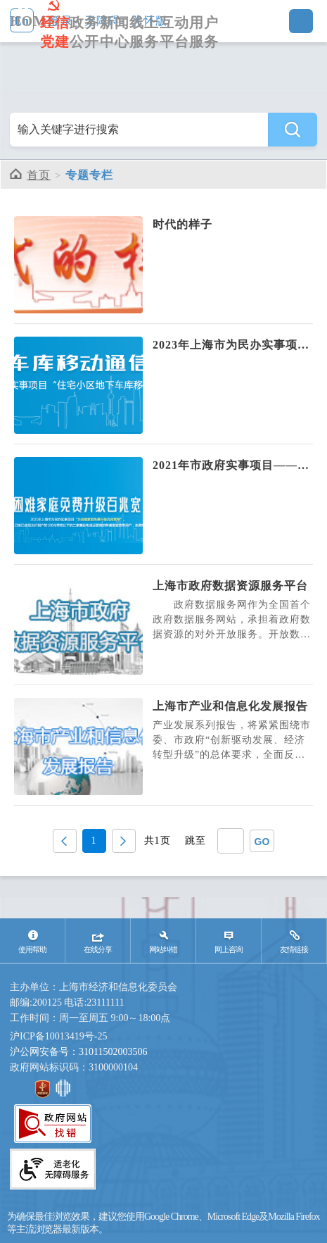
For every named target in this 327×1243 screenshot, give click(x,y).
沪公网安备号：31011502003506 (78, 1052)
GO (262, 841)
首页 (39, 175)
